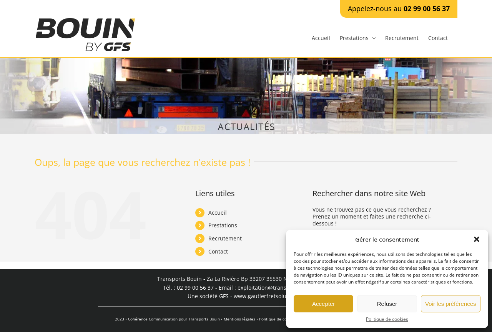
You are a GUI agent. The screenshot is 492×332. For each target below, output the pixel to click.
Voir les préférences (450, 303)
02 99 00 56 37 (427, 8)
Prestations (222, 225)
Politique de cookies (387, 319)
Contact (218, 251)
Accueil (217, 212)
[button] (476, 239)
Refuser (387, 303)
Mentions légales (239, 319)
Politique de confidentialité (284, 319)
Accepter (323, 303)
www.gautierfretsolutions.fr (269, 296)
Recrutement (225, 238)
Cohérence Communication (153, 319)
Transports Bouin (204, 319)
